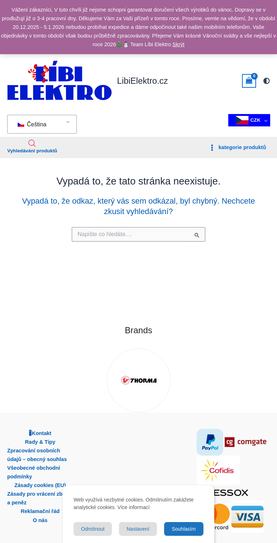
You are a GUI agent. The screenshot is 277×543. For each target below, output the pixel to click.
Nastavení (138, 529)
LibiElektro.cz (142, 81)
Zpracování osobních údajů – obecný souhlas (37, 455)
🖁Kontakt (40, 433)
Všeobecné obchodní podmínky (33, 472)
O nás (40, 520)
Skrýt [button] (178, 44)
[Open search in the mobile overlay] (32, 143)
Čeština (32, 124)
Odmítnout (93, 529)
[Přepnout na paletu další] (266, 81)
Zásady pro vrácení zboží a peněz (38, 498)
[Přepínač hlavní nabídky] (237, 147)
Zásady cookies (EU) (40, 485)
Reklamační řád (40, 511)
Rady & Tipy (40, 442)
